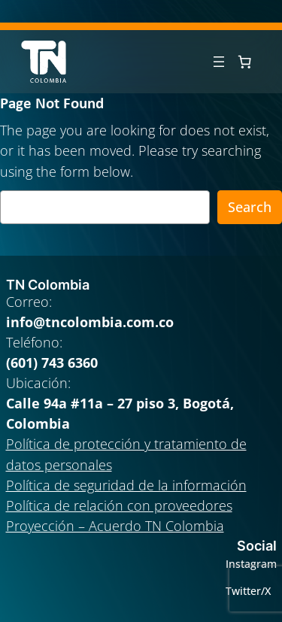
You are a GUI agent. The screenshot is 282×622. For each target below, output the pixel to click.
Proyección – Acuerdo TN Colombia (115, 526)
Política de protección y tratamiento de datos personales (126, 454)
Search (249, 207)
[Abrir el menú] (219, 62)
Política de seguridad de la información (126, 485)
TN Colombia (47, 285)
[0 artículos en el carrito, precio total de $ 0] (244, 61)
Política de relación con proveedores (119, 505)
